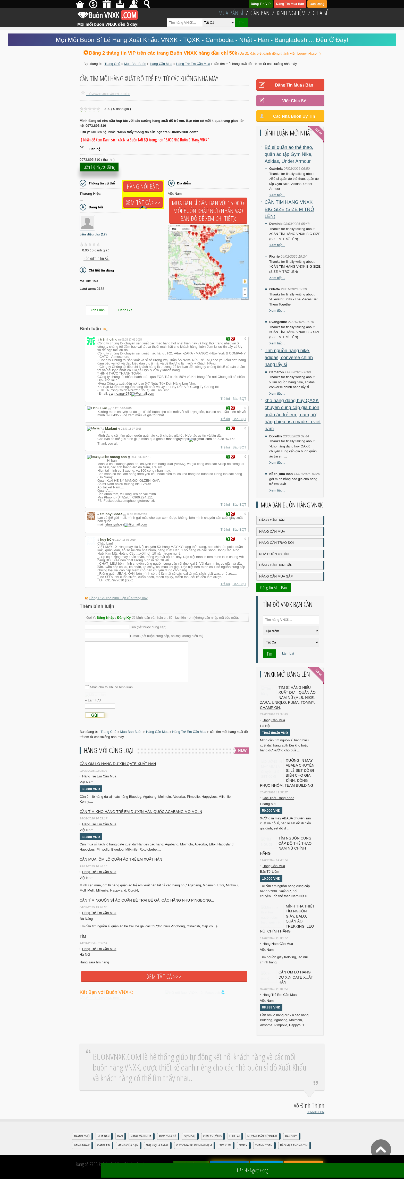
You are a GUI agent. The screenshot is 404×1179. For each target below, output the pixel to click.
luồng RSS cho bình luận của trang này (118, 595)
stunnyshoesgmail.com (123, 522)
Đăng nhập (82, 1145)
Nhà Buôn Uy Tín (274, 554)
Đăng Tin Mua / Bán (294, 85)
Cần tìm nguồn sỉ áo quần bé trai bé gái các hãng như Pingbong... (147, 908)
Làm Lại (288, 653)
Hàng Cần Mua (272, 531)
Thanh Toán (263, 1145)
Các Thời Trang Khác (278, 798)
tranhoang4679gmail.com (129, 394)
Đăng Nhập (105, 614)
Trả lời (225, 398)
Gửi (94, 723)
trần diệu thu (93, 234)
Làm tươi (94, 708)
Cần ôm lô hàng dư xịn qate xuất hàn (118, 772)
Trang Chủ (82, 1136)
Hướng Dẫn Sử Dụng (262, 1136)
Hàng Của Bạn (128, 1145)
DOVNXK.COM (315, 1112)
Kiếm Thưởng (212, 1136)
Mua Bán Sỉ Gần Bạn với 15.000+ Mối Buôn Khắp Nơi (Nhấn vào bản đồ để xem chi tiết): (208, 210)
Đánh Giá (125, 310)
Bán (120, 1136)
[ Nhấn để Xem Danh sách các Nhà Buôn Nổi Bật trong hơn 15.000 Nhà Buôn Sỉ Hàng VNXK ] (145, 140)
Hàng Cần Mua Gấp (276, 576)
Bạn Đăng (317, 4)
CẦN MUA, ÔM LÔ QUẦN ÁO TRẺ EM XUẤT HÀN (121, 868)
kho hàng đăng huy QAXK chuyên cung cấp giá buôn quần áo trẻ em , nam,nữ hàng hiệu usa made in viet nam (293, 414)
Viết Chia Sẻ (294, 101)
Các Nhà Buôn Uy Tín (294, 116)
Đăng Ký (124, 614)
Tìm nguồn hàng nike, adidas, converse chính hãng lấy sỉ (289, 357)
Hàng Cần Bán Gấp (275, 565)
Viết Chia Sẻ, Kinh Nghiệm (194, 1145)
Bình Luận (97, 310)
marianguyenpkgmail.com (186, 438)
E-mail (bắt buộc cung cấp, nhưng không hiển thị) (167, 633)
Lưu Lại (234, 1136)
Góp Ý (243, 1145)
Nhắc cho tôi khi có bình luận (111, 684)
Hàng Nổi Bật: (143, 186)
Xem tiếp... (277, 195)
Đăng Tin (103, 1145)
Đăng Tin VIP (261, 4)
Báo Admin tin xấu (96, 258)
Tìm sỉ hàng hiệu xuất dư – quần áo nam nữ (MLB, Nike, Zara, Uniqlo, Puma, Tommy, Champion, (288, 697)
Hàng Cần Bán (271, 520)
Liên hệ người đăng (99, 169)
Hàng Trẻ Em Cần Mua (99, 784)
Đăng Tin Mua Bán (290, 4)
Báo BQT (239, 398)
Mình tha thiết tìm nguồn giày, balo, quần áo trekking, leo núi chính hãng (287, 919)
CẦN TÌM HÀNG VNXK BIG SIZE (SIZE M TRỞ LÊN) (289, 209)
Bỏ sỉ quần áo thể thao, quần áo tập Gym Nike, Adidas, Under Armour (289, 154)
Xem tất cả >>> (143, 202)
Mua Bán (103, 1136)
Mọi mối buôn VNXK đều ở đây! (108, 22)
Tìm (241, 23)
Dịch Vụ (189, 1136)
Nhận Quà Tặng (157, 1145)
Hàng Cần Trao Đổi (276, 543)
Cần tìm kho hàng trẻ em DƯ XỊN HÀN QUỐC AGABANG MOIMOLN (141, 820)
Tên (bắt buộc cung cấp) (148, 624)
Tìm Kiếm (225, 1145)
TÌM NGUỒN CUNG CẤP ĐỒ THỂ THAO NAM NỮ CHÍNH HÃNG (286, 845)
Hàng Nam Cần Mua (278, 944)
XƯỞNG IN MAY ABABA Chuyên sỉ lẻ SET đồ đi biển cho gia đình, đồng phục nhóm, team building (287, 773)
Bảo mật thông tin (293, 1145)
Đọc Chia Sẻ (167, 1136)
